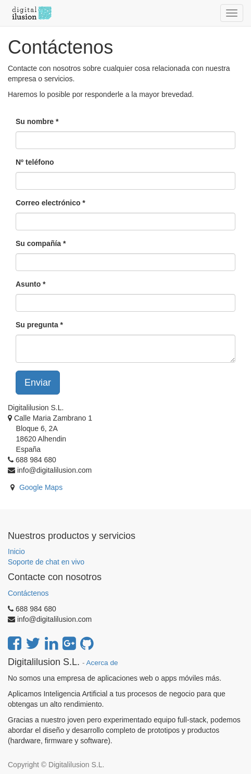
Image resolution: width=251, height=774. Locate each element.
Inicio (16, 551)
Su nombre (35, 121)
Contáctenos (28, 593)
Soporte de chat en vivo (46, 562)
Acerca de (102, 663)
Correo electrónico (48, 203)
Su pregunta (37, 325)
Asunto (28, 284)
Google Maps (40, 487)
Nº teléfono (35, 162)
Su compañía (38, 243)
